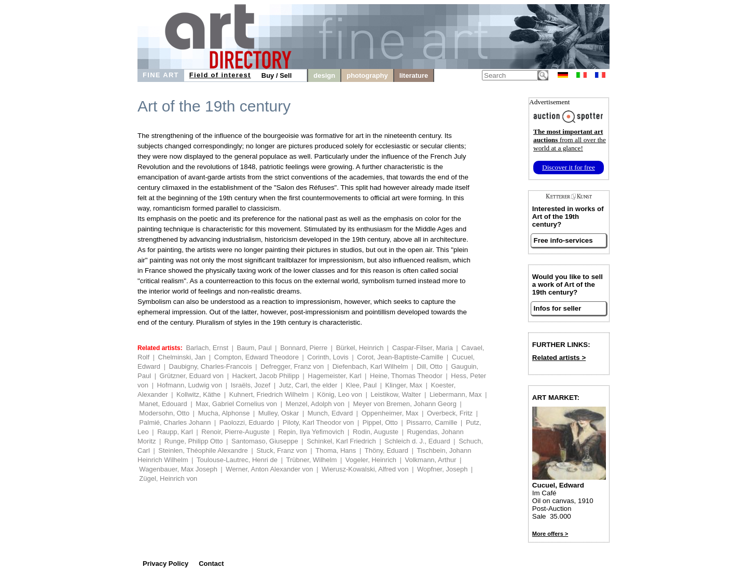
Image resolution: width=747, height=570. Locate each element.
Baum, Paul (254, 348)
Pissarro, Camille (431, 422)
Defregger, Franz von (292, 366)
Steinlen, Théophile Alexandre (203, 450)
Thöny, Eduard (386, 450)
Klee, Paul (361, 385)
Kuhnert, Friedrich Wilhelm (269, 394)
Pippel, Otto (380, 422)
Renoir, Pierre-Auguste (235, 432)
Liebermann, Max (455, 394)
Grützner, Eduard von (191, 376)
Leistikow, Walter (396, 394)
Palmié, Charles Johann (175, 422)
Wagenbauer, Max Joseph (178, 469)
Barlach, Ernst (207, 348)
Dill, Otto (429, 366)
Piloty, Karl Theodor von (318, 422)
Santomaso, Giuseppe (264, 441)
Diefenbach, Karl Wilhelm (370, 366)
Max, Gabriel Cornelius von (236, 404)
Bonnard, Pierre (303, 348)
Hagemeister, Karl (334, 376)
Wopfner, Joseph (442, 469)
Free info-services (563, 240)
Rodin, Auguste (375, 432)
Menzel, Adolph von (315, 404)
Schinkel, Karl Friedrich (341, 441)
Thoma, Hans (335, 450)
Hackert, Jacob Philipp (265, 376)
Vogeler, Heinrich (370, 460)
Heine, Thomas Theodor (406, 376)
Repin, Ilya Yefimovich (311, 432)
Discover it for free (568, 167)
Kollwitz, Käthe (198, 394)
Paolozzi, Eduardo (246, 422)
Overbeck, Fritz (450, 413)
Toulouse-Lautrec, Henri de (237, 460)
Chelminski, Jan (182, 357)
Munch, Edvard (330, 413)
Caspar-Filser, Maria (422, 348)
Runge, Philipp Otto (193, 441)
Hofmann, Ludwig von (189, 385)
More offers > (550, 534)
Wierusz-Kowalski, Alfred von (365, 469)
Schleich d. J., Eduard (417, 441)
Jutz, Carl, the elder (308, 385)
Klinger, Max (404, 385)
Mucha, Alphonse (224, 413)
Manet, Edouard (163, 404)
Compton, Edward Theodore (256, 357)
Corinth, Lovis (327, 357)
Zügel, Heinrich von (168, 478)
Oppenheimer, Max (390, 413)
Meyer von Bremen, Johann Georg (404, 404)
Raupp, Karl (175, 432)
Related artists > (559, 358)
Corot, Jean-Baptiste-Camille (400, 357)
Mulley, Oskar (278, 413)
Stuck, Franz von (281, 450)
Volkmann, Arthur (431, 460)
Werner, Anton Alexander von (269, 469)
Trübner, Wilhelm (311, 460)
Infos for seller (558, 308)
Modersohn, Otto (164, 413)
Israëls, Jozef (251, 385)
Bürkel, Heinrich (360, 348)
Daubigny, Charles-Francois (210, 366)
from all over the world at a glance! (569, 140)
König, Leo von (339, 394)
